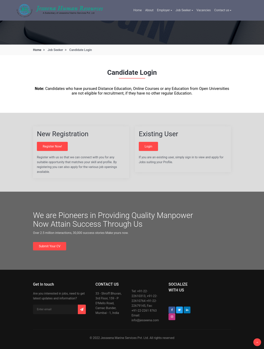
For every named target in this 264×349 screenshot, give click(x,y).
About (149, 10)
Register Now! (52, 146)
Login (148, 146)
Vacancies (203, 10)
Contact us (222, 10)
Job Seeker (184, 10)
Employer (164, 10)
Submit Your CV (49, 246)
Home (137, 10)
